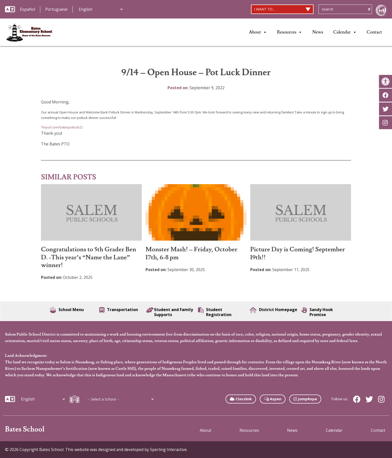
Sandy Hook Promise (317, 312)
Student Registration (215, 312)
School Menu (67, 310)
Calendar (345, 32)
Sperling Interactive (168, 449)
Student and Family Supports (169, 312)
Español (27, 9)
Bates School (24, 429)
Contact (374, 32)
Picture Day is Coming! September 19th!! (297, 253)
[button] (385, 81)
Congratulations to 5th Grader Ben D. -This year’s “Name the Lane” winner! (88, 257)
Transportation (118, 310)
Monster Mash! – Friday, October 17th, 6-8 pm (191, 253)
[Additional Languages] (101, 9)
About (258, 32)
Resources (289, 32)
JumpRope (305, 398)
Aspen (272, 398)
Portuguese (56, 9)
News (317, 32)
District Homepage (273, 310)
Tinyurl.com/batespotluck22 (62, 127)
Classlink (241, 398)
